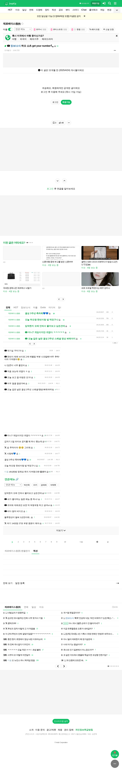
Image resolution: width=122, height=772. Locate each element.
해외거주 (34, 39)
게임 (102, 10)
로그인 (55, 102)
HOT (10, 10)
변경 (109, 10)
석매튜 (53, 485)
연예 (31, 10)
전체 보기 (7, 583)
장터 (47, 10)
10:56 (115, 607)
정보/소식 (25, 307)
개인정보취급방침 (84, 730)
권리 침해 (68, 730)
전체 (8, 307)
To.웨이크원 (94, 29)
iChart (83, 10)
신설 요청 (108, 29)
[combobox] (23, 29)
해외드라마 (47, 39)
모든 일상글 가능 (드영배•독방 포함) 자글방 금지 (59, 16)
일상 (24, 10)
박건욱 (27, 485)
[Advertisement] (61, 692)
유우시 (40, 29)
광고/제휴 (51, 730)
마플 (35, 307)
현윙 (78, 29)
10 (65, 542)
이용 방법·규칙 (84, 3)
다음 (81, 542)
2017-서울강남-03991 (78, 734)
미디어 (52, 307)
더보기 (61, 530)
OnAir (43, 307)
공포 (61, 10)
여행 (14, 39)
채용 (60, 730)
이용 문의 (40, 730)
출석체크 (93, 10)
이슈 (17, 10)
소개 (31, 730)
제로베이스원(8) (11, 23)
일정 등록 (20, 583)
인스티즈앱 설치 (61, 721)
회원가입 (95, 3)
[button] (59, 299)
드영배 (39, 10)
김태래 (44, 485)
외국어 (23, 39)
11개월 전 (7, 50)
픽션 (54, 10)
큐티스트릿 (59, 29)
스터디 (75, 10)
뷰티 (68, 10)
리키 (35, 485)
